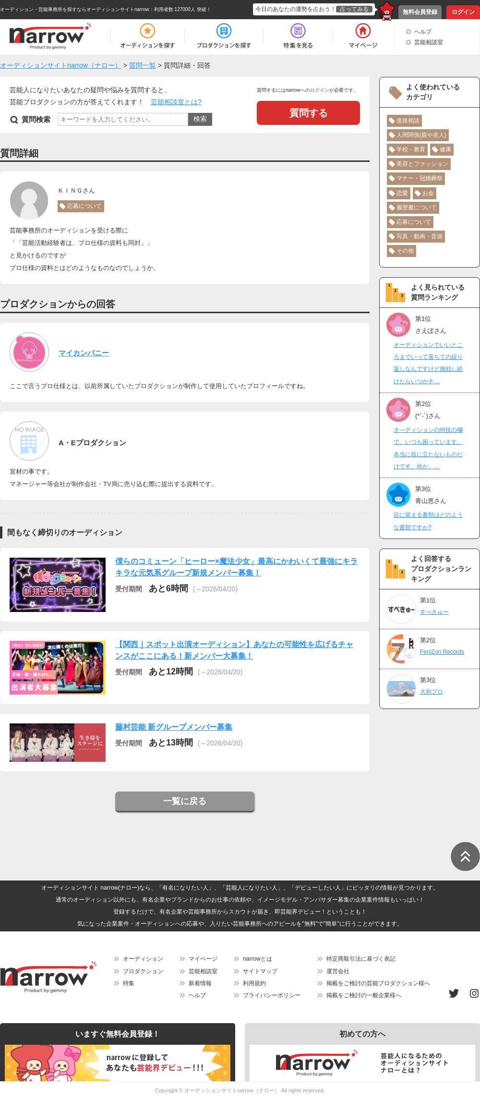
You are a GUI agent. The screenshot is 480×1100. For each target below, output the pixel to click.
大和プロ (431, 691)
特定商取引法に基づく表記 (361, 958)
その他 (405, 250)
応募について (84, 206)
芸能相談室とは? (176, 102)
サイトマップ (260, 971)
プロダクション (143, 971)
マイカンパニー (84, 353)
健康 (445, 149)
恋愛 (402, 193)
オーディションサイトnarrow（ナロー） (232, 1090)
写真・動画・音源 (419, 236)
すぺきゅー (434, 612)
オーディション (143, 958)
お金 (428, 193)
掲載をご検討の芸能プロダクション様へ (378, 983)
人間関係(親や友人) (421, 135)
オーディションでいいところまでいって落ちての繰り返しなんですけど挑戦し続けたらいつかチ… (428, 363)
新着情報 (200, 983)
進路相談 (408, 120)
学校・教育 (410, 149)
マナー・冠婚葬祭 (419, 178)
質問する (308, 113)
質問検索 (36, 119)
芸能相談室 (428, 42)
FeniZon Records (442, 651)
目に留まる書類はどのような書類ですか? (428, 521)
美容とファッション (422, 163)
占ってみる (354, 9)
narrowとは (257, 958)
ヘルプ (423, 31)
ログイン (463, 12)
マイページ (203, 958)
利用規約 (254, 983)
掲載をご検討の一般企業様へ (363, 995)
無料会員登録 (420, 12)
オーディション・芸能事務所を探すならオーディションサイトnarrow (74, 9)
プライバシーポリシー (271, 995)
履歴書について (416, 207)
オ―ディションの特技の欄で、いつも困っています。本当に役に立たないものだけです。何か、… (428, 448)
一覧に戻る (184, 801)
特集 (128, 983)
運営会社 (337, 971)
